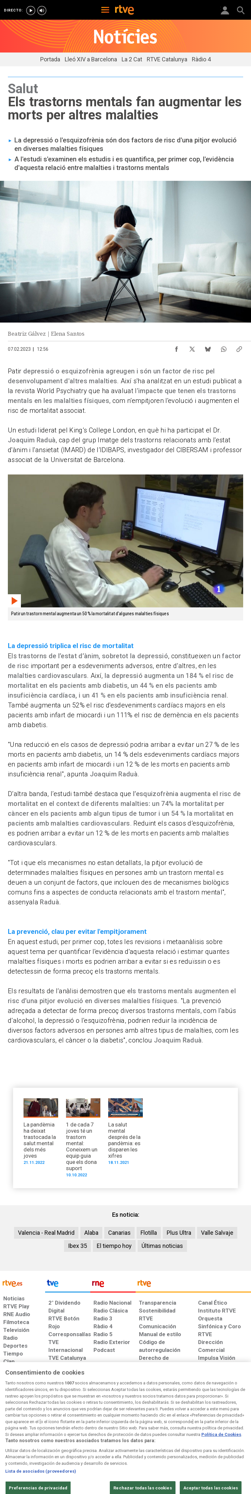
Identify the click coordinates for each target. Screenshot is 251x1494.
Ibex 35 (77, 1245)
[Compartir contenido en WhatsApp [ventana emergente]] (223, 347)
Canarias (119, 1232)
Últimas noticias (162, 1245)
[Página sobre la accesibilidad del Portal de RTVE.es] (148, 1437)
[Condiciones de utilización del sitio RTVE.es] (10, 1440)
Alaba (91, 1232)
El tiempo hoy (114, 1245)
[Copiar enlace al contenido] (239, 347)
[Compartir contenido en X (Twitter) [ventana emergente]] (192, 347)
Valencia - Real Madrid (46, 1232)
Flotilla (149, 1232)
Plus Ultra (179, 1232)
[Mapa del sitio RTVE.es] (174, 1440)
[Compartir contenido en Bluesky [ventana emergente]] (208, 347)
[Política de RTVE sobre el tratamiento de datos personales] (40, 1440)
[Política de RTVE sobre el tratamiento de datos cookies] (76, 1440)
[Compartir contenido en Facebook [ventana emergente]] (176, 347)
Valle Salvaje (217, 1232)
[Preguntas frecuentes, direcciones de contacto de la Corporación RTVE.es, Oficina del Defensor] (195, 1437)
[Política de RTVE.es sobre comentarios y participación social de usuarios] (229, 1440)
